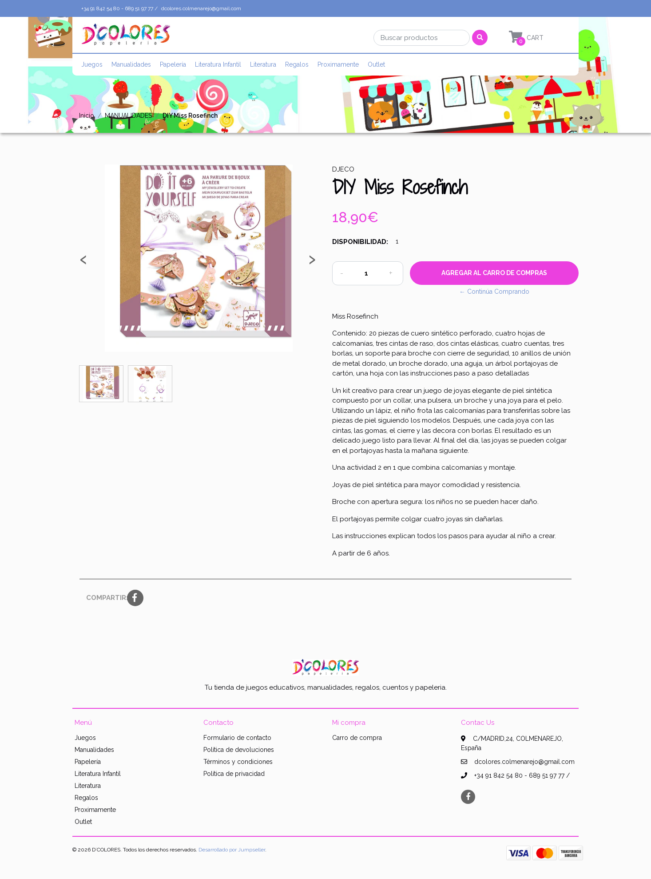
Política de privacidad (234, 773)
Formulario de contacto (237, 737)
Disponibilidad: (360, 242)
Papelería (173, 64)
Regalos (297, 64)
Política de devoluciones (238, 749)
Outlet (376, 64)
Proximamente (338, 64)
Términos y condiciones (238, 761)
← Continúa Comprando (494, 291)
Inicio (86, 115)
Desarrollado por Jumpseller (231, 850)
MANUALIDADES (128, 115)
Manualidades (131, 64)
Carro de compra (357, 737)
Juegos (92, 64)
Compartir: (103, 598)
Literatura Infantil (218, 64)
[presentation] (83, 262)
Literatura (263, 64)
